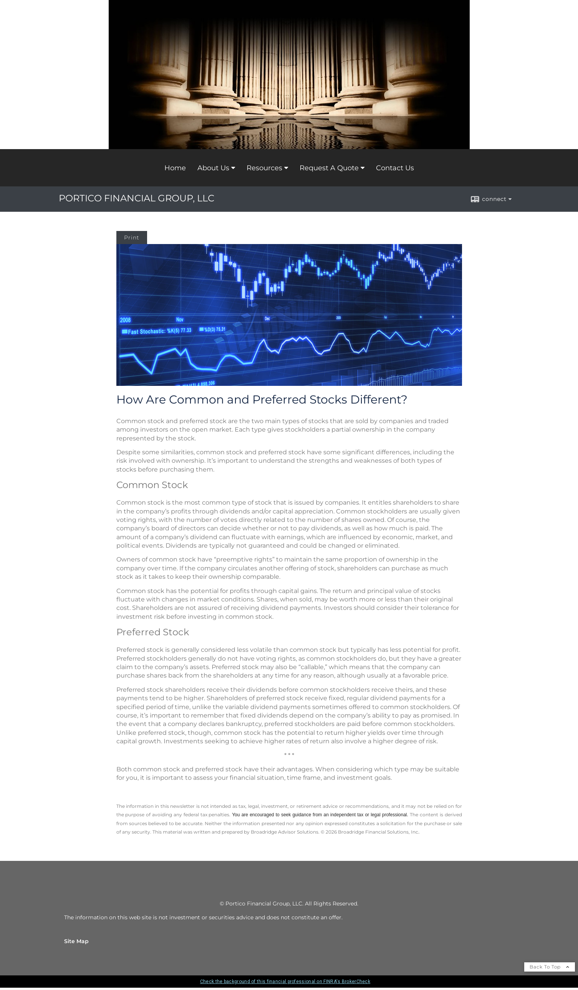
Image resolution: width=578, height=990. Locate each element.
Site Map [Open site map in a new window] (76, 941)
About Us (213, 168)
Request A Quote (329, 168)
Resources (264, 168)
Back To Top (550, 967)
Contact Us (395, 168)
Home (175, 168)
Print (131, 237)
